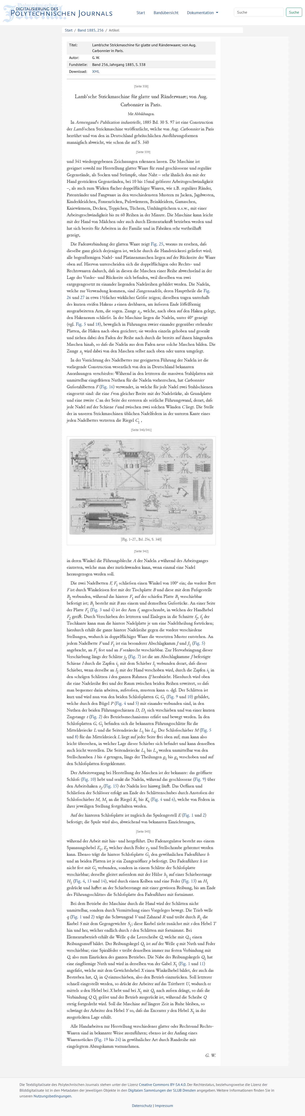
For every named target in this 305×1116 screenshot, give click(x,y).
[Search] (259, 12)
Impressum (164, 1105)
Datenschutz (142, 1105)
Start (141, 12)
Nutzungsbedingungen (52, 1096)
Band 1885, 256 (91, 30)
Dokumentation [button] (201, 12)
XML (96, 71)
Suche (294, 12)
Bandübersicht (166, 12)
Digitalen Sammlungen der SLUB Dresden (162, 1090)
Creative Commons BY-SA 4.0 (162, 1084)
